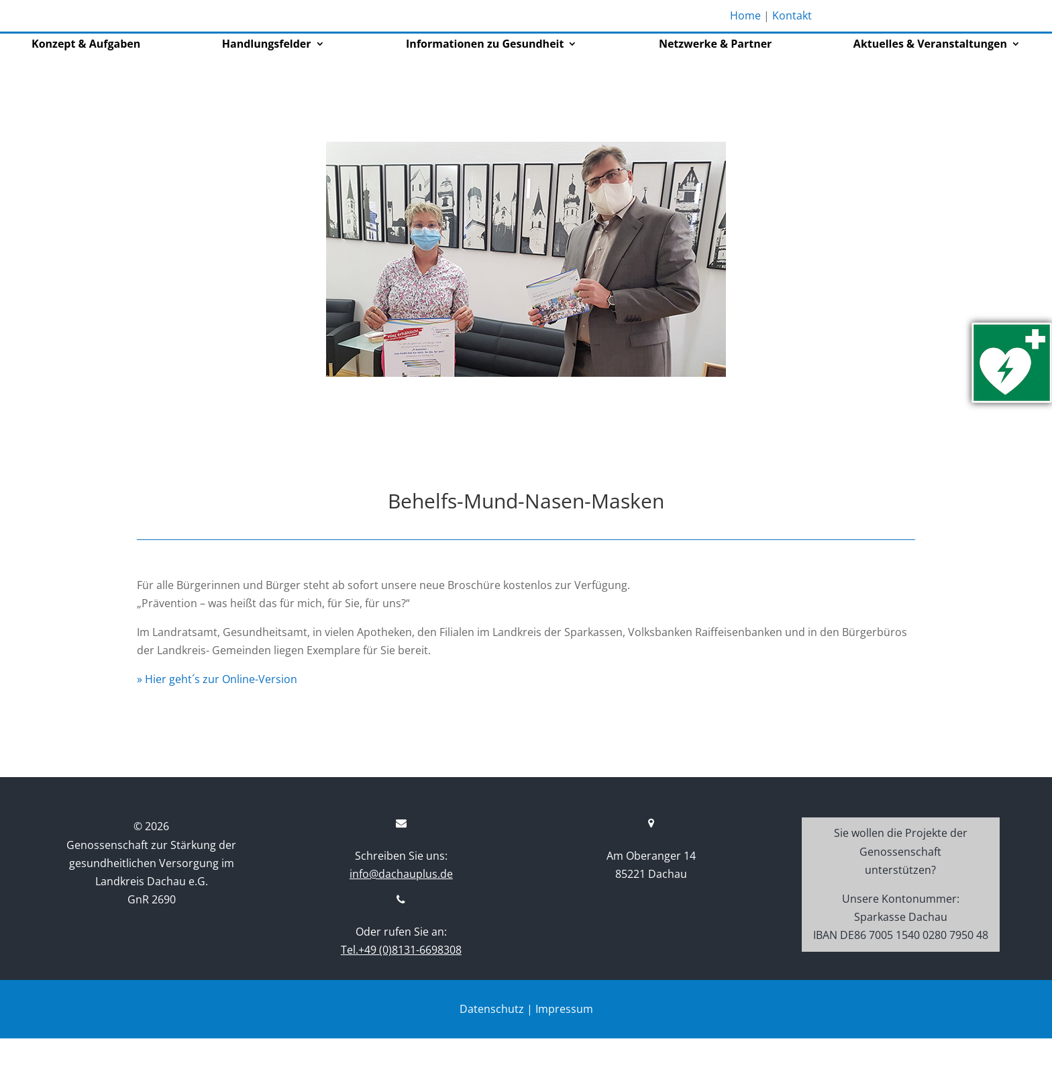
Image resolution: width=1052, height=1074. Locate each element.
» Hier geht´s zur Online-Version (217, 714)
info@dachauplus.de (401, 909)
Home (745, 15)
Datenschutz (492, 1043)
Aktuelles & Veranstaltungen (930, 81)
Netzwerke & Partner (715, 81)
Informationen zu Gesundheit (485, 81)
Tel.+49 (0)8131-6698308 (401, 985)
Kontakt (792, 15)
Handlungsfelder (266, 81)
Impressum (564, 1043)
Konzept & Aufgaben (86, 81)
